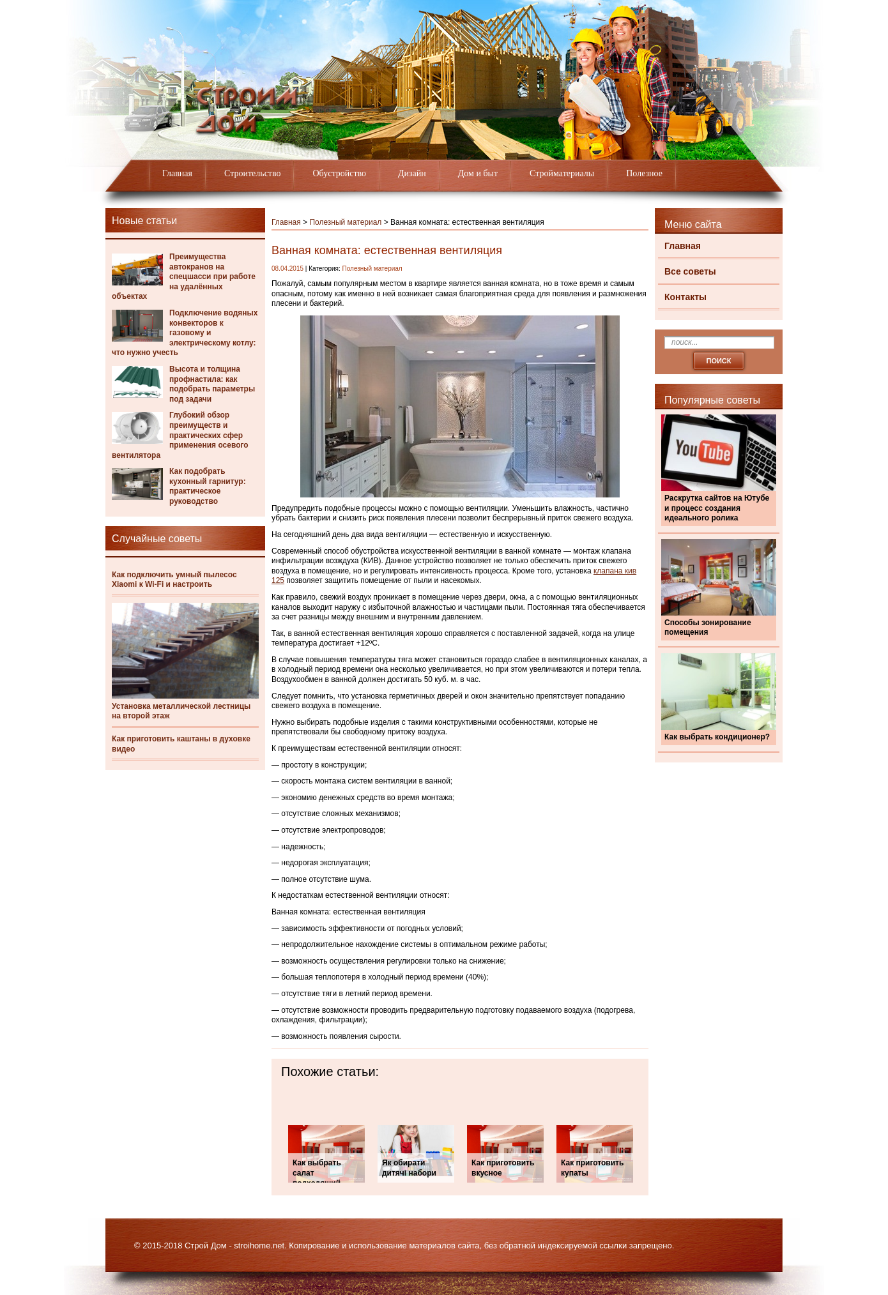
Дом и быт (478, 173)
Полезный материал (345, 222)
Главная (177, 173)
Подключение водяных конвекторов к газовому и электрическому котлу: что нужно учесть (184, 332)
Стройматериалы (562, 173)
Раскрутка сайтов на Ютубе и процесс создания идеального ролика (716, 508)
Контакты (685, 297)
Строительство (252, 173)
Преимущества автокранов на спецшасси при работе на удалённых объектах (184, 276)
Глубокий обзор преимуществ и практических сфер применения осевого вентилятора (180, 435)
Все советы (690, 271)
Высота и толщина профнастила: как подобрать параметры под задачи (212, 384)
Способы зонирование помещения (707, 627)
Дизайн (412, 173)
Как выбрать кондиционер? (717, 736)
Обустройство (339, 173)
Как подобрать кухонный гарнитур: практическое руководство (207, 486)
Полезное (644, 173)
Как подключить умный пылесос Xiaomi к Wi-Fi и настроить (174, 579)
